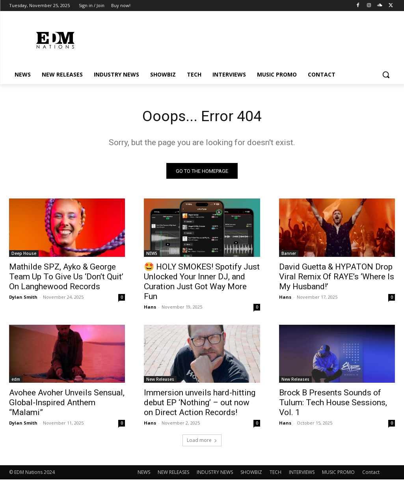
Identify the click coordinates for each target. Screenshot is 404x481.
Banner (288, 254)
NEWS (151, 254)
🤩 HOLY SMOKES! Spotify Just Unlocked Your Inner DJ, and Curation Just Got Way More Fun (202, 282)
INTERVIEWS (302, 473)
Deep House (23, 254)
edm (15, 381)
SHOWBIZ (251, 473)
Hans (150, 308)
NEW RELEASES (173, 473)
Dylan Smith (23, 298)
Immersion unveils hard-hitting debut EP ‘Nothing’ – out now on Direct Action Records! (199, 404)
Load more (202, 441)
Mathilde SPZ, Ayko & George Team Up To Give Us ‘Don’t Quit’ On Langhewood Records (66, 277)
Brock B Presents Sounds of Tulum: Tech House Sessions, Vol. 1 (333, 404)
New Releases (160, 381)
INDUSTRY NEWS (215, 473)
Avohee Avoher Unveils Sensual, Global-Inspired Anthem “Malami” (67, 404)
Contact (371, 473)
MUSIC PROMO (338, 473)
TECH (275, 473)
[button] (385, 74)
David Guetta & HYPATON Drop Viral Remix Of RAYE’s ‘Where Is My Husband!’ (336, 277)
